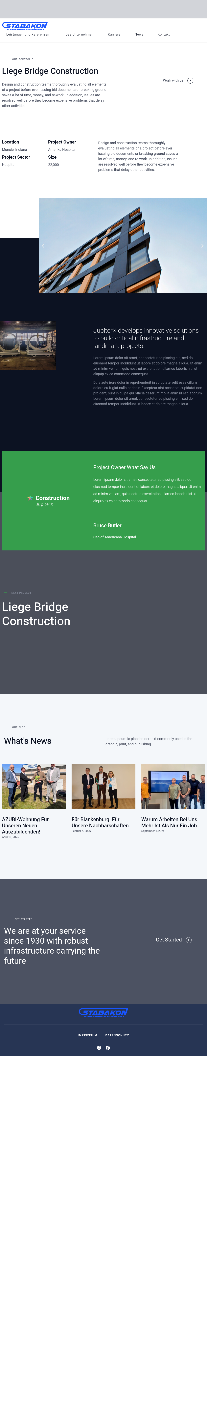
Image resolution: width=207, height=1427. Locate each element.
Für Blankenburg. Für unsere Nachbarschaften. (101, 823)
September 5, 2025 (153, 831)
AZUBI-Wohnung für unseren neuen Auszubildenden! (25, 826)
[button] (43, 245)
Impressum (87, 1035)
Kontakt (164, 34)
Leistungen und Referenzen (27, 34)
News (139, 34)
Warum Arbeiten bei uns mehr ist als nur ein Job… (170, 823)
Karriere (114, 34)
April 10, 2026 (10, 837)
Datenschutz (117, 1035)
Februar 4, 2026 (81, 831)
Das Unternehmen (79, 34)
